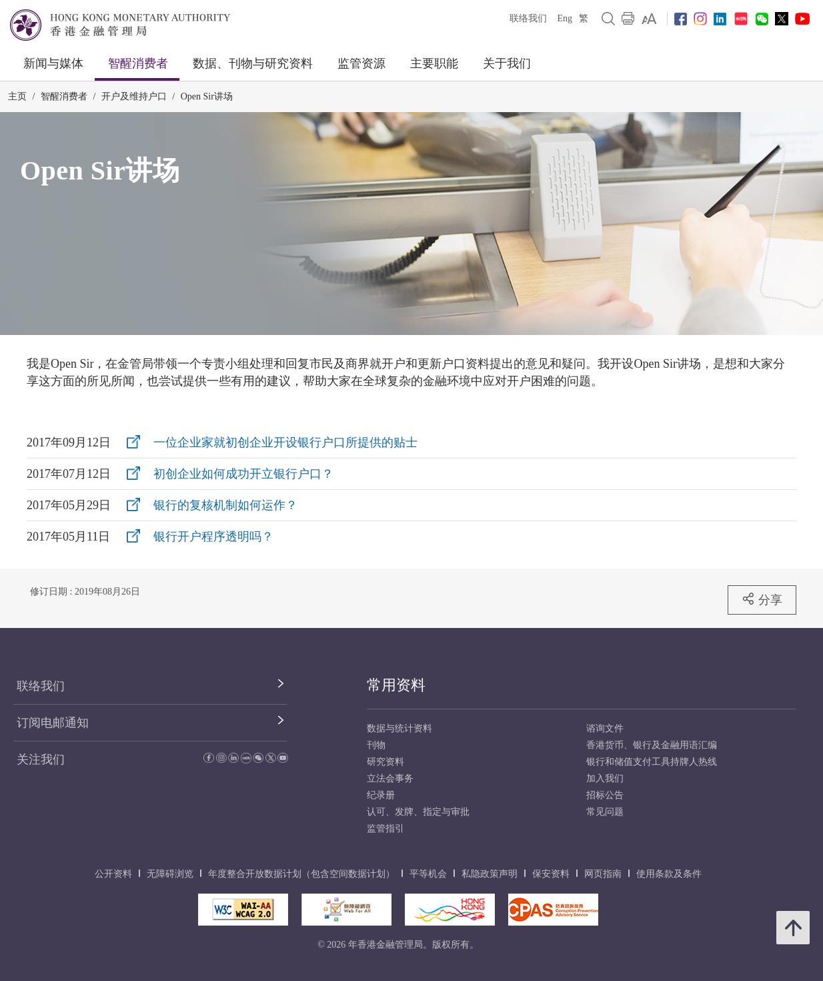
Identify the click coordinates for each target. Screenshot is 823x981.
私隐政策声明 (490, 874)
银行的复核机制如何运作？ (225, 505)
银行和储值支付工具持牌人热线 (651, 762)
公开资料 (113, 874)
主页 (17, 96)
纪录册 (381, 795)
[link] (649, 18)
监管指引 (385, 829)
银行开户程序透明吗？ (213, 536)
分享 (762, 599)
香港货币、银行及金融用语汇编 (651, 745)
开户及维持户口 (134, 96)
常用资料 (396, 685)
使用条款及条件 (669, 874)
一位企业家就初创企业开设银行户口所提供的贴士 (285, 442)
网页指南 (603, 874)
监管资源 (361, 63)
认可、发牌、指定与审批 (418, 812)
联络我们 (528, 18)
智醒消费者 (138, 63)
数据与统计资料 (399, 728)
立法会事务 (390, 778)
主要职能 (434, 63)
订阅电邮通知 (53, 722)
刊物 (376, 745)
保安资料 (551, 874)
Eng (564, 18)
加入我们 (605, 778)
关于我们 (507, 63)
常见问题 (605, 812)
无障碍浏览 (170, 874)
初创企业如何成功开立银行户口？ (243, 473)
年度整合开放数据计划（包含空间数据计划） (301, 874)
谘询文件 (605, 728)
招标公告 (605, 795)
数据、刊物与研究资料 (253, 63)
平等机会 (428, 874)
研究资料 (385, 762)
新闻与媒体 (53, 63)
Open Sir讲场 (207, 96)
